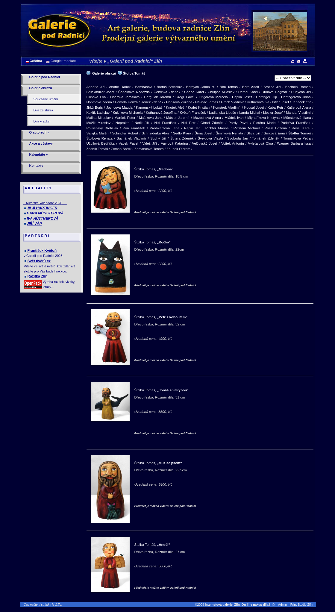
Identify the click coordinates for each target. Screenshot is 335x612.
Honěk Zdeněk (152, 102)
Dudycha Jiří (301, 92)
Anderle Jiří (96, 87)
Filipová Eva (96, 97)
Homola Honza (126, 102)
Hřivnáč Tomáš (206, 102)
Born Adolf (250, 87)
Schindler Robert (125, 133)
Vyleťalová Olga (260, 143)
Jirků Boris (95, 107)
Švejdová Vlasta (210, 138)
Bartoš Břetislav (169, 87)
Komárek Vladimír (227, 107)
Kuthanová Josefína (161, 112)
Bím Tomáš (229, 87)
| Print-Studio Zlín (302, 604)
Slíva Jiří (253, 133)
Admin (282, 604)
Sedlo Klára (182, 133)
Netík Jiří (141, 123)
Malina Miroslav (99, 117)
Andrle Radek (120, 87)
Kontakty (36, 165)
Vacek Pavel (128, 143)
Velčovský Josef (204, 143)
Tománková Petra (297, 138)
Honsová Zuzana (179, 102)
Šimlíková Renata (229, 133)
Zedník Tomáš (97, 149)
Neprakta (123, 123)
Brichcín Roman (298, 87)
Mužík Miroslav (98, 123)
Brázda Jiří (272, 87)
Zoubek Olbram (178, 149)
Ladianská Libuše (222, 112)
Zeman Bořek (121, 149)
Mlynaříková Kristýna (263, 117)
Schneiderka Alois (155, 133)
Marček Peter (124, 117)
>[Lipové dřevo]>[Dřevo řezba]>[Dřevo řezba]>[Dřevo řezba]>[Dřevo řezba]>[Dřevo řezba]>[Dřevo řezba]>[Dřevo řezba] (293, 78)
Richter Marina (217, 128)
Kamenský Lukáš (149, 107)
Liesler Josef (273, 112)
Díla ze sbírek (44, 110)
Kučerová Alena (299, 107)
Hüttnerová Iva (258, 102)
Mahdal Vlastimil (298, 112)
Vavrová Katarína (174, 143)
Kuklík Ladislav (98, 112)
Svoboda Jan (237, 138)
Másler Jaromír (178, 117)
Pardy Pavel (238, 123)
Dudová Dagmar (274, 92)
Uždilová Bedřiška (101, 143)
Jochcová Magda (119, 107)
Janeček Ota (301, 102)
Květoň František (193, 112)
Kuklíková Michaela (128, 112)
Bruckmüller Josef (100, 92)
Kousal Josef (254, 107)
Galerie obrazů (40, 88)
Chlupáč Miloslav (221, 92)
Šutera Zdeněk (182, 138)
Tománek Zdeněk (265, 138)
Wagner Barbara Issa (294, 143)
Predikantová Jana (164, 128)
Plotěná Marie (264, 123)
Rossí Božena (275, 128)
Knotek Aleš (175, 107)
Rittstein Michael (247, 128)
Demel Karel (248, 92)
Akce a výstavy (41, 143)
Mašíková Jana (151, 117)
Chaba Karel (194, 92)
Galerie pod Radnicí (44, 77)
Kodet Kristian (199, 107)
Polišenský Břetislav (102, 128)
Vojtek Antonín (232, 143)
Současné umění (46, 99)
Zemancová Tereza (149, 149)
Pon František (134, 128)
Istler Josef (280, 102)
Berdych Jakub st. (200, 87)
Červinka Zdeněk (167, 92)
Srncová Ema (274, 133)
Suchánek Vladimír (131, 138)
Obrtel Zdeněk (212, 123)
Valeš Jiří (149, 143)
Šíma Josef (203, 133)
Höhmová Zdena (99, 102)
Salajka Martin (98, 133)
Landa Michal (249, 112)
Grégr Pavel (185, 97)
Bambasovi (143, 87)
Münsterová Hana (297, 117)
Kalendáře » (38, 154)
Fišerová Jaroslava (125, 97)
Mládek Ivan (234, 117)
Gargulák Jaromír (157, 97)
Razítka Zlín (38, 276)
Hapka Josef (242, 97)
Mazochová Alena (207, 117)
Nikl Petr (188, 123)
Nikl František (165, 123)
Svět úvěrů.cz (39, 261)
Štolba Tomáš (134, 73)
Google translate (63, 61)
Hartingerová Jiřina (296, 97)
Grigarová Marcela (213, 97)
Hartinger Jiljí (266, 97)
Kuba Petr (275, 107)
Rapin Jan (192, 128)
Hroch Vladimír (232, 102)
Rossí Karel (301, 128)
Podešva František (295, 123)
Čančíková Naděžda (134, 92)
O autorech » (39, 132)
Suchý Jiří (158, 138)
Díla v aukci (42, 121)
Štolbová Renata (100, 138)
